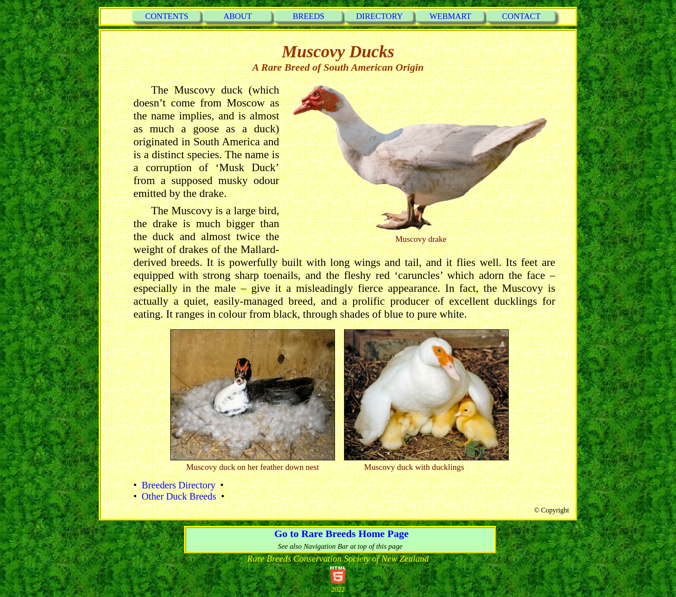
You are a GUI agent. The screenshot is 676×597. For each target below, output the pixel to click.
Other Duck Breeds (179, 496)
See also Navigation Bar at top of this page (340, 546)
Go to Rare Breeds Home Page (340, 533)
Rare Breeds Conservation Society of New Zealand (338, 558)
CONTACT (521, 16)
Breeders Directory (178, 485)
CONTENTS (166, 16)
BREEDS (309, 16)
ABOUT (237, 16)
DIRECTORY (379, 16)
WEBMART (450, 16)
